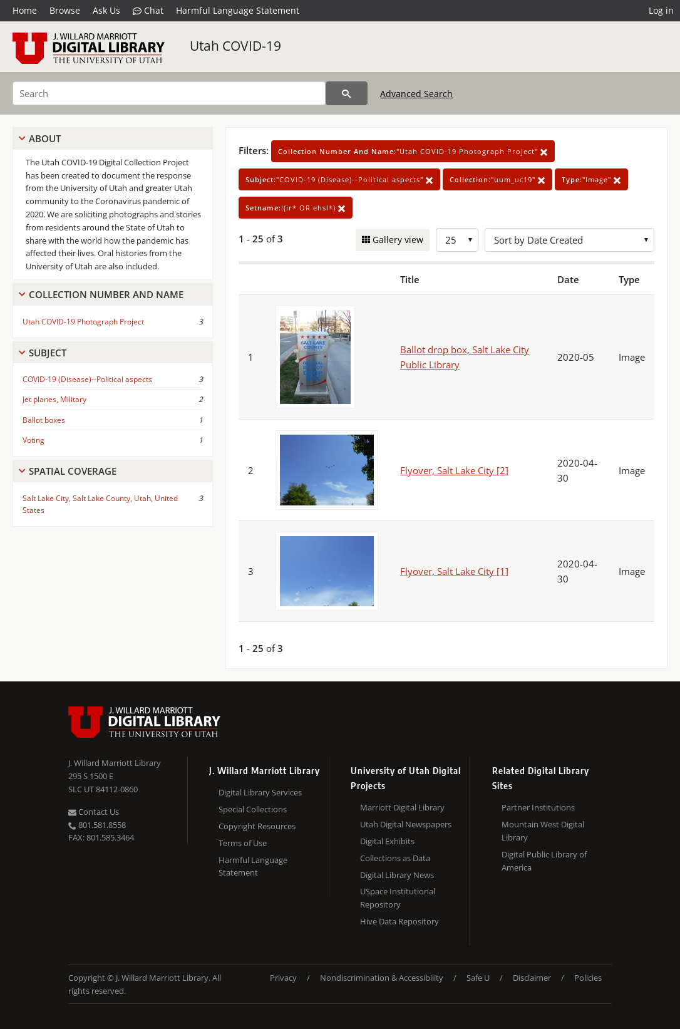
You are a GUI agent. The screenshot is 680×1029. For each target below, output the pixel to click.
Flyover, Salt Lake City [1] (454, 571)
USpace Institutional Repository (397, 898)
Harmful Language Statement (237, 10)
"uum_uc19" (497, 179)
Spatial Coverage (72, 471)
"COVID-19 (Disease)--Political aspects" (339, 179)
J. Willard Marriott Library (114, 762)
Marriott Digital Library (402, 807)
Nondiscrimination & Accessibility (381, 977)
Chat (148, 10)
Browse (64, 10)
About (45, 138)
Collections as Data (395, 858)
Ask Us (106, 10)
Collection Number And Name (106, 294)
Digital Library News (397, 875)
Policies (588, 977)
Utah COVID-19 (235, 45)
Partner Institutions (538, 807)
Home (25, 10)
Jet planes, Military (54, 399)
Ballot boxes (44, 420)
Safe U (478, 977)
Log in (661, 10)
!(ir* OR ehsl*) (295, 207)
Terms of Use (243, 843)
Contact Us (93, 811)
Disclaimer (532, 977)
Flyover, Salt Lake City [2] (454, 470)
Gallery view (396, 240)
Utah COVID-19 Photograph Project (83, 321)
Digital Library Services (260, 792)
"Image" (591, 179)
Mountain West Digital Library (543, 831)
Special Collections (253, 809)
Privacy (283, 977)
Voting (33, 440)
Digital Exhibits (387, 841)
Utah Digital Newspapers (405, 824)
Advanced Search (416, 94)
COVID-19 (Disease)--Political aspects (87, 379)
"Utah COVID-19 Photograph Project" (413, 151)
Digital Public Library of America (544, 861)
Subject (47, 352)
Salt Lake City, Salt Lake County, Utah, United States (100, 504)
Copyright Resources (257, 826)
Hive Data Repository (399, 921)
